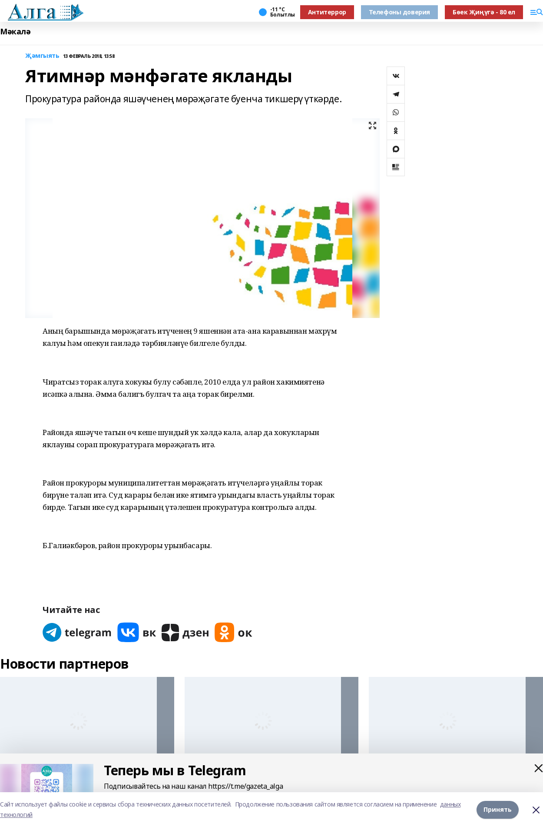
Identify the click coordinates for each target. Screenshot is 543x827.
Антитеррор (327, 12)
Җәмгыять (42, 56)
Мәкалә (15, 31)
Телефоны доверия (399, 12)
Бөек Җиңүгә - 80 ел (484, 12)
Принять (497, 809)
